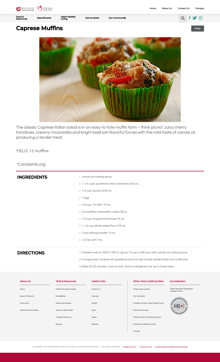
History (22, 289)
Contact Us (183, 8)
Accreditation (177, 281)
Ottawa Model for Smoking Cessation (147, 317)
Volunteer (95, 296)
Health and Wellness (63, 303)
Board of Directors (27, 296)
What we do (24, 303)
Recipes (59, 324)
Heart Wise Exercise (140, 310)
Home (153, 8)
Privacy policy (130, 347)
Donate (94, 303)
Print (197, 28)
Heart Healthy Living (68, 18)
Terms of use (146, 347)
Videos (94, 317)
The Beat (136, 331)
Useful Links (98, 281)
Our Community (117, 18)
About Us (167, 8)
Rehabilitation (61, 296)
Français (199, 8)
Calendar (94, 324)
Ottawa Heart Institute (141, 289)
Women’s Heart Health (64, 310)
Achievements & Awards (29, 310)
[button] (183, 18)
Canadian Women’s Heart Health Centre (148, 303)
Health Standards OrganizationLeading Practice (181, 290)
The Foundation (139, 296)
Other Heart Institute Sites (148, 281)
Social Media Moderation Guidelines (171, 347)
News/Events (44, 18)
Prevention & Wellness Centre (144, 324)
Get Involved (92, 18)
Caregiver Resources (64, 317)
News (93, 310)
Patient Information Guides (66, 289)
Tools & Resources (21, 18)
